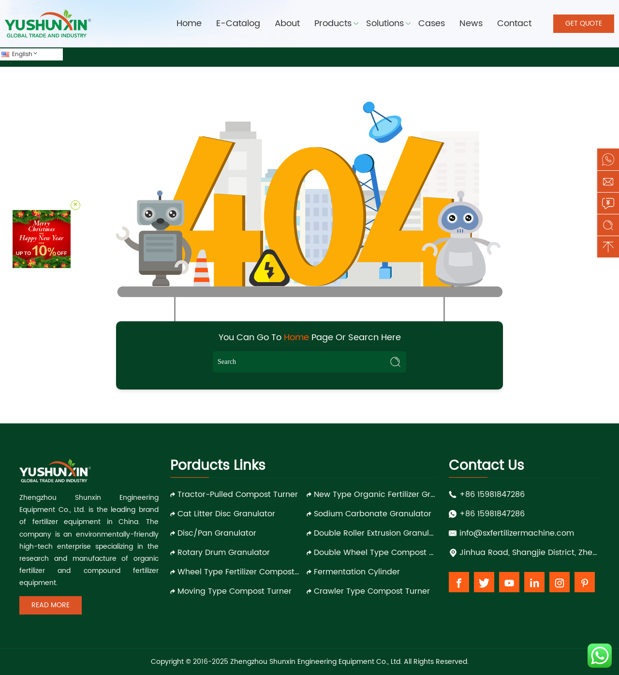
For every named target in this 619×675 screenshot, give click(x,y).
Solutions (385, 23)
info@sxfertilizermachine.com (516, 533)
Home (189, 23)
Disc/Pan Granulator (216, 533)
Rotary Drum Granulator (223, 552)
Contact (514, 23)
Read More (50, 605)
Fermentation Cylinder (357, 572)
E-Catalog (238, 23)
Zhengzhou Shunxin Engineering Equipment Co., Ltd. (316, 661)
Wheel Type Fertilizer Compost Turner (239, 572)
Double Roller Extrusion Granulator (375, 533)
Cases (431, 23)
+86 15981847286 (492, 494)
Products (333, 23)
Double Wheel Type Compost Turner (375, 552)
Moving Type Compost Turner (234, 591)
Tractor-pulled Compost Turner (237, 494)
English (25, 54)
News (471, 23)
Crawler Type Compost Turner (372, 591)
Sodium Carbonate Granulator (372, 514)
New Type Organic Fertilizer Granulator (375, 494)
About (287, 23)
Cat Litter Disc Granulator (226, 514)
